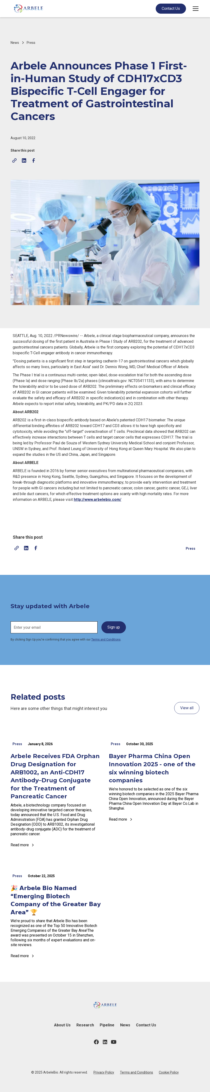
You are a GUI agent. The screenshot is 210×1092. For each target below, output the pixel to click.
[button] (194, 8)
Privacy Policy (103, 1072)
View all (186, 708)
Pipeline (107, 1025)
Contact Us (171, 8)
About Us (62, 1025)
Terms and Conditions (106, 639)
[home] (28, 8)
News (125, 1025)
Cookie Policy (169, 1072)
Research (85, 1025)
